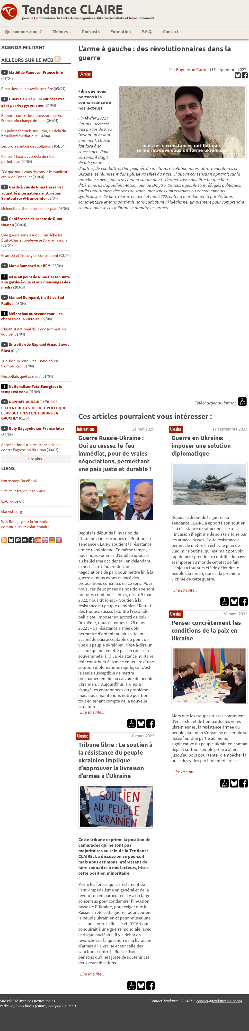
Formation (120, 31)
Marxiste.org (11, 511)
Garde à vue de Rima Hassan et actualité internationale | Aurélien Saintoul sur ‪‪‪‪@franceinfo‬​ (32, 193)
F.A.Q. (147, 31)
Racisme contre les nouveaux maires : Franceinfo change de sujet (32, 118)
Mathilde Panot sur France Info (36, 72)
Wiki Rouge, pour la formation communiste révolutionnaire (26, 524)
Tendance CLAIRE (72, 9)
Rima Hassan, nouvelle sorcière (27, 88)
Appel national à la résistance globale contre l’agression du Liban (31, 447)
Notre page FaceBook (19, 480)
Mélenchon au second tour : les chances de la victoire (31, 316)
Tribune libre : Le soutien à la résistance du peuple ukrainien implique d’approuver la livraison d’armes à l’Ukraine (115, 760)
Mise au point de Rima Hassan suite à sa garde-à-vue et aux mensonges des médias (35, 282)
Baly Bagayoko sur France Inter (36, 428)
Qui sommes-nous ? (23, 31)
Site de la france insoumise (23, 491)
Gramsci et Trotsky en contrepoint (29, 255)
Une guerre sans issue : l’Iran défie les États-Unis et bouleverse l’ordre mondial (34, 238)
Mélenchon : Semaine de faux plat (29, 208)
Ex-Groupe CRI (13, 501)
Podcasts (91, 31)
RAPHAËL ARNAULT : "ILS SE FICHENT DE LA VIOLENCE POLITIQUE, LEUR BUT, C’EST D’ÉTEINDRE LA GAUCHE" (34, 410)
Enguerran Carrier (192, 69)
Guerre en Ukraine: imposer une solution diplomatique (201, 445)
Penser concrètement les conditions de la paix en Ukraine (206, 630)
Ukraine (85, 74)
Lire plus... (36, 458)
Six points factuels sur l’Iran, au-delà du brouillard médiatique (33, 133)
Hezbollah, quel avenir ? (21, 376)
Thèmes (62, 31)
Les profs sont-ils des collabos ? (27, 146)
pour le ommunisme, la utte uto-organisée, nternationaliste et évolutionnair (88, 18)
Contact (171, 31)
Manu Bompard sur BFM (30, 265)
